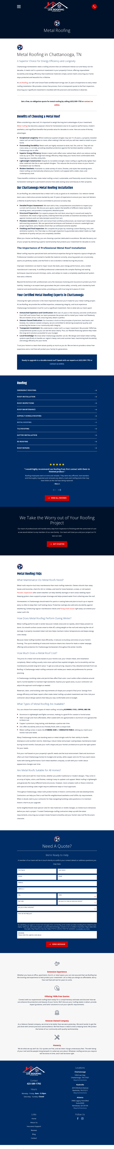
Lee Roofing (23, 82)
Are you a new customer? (26, 907)
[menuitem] (57, 390)
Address (20, 882)
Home (34, 1118)
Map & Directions (80, 1080)
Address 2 (21, 889)
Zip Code (21, 901)
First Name (21, 870)
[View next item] (59, 490)
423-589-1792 (34, 1083)
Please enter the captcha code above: (30, 935)
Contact (34, 1138)
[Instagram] (82, 1118)
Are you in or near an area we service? (70, 901)
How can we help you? (25, 913)
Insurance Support (34, 1126)
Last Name (61, 870)
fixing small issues (67, 608)
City (19, 895)
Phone (20, 876)
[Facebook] (78, 1118)
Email (60, 876)
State (60, 895)
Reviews (34, 1130)
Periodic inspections (24, 592)
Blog (34, 1134)
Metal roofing (22, 126)
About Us (33, 1122)
